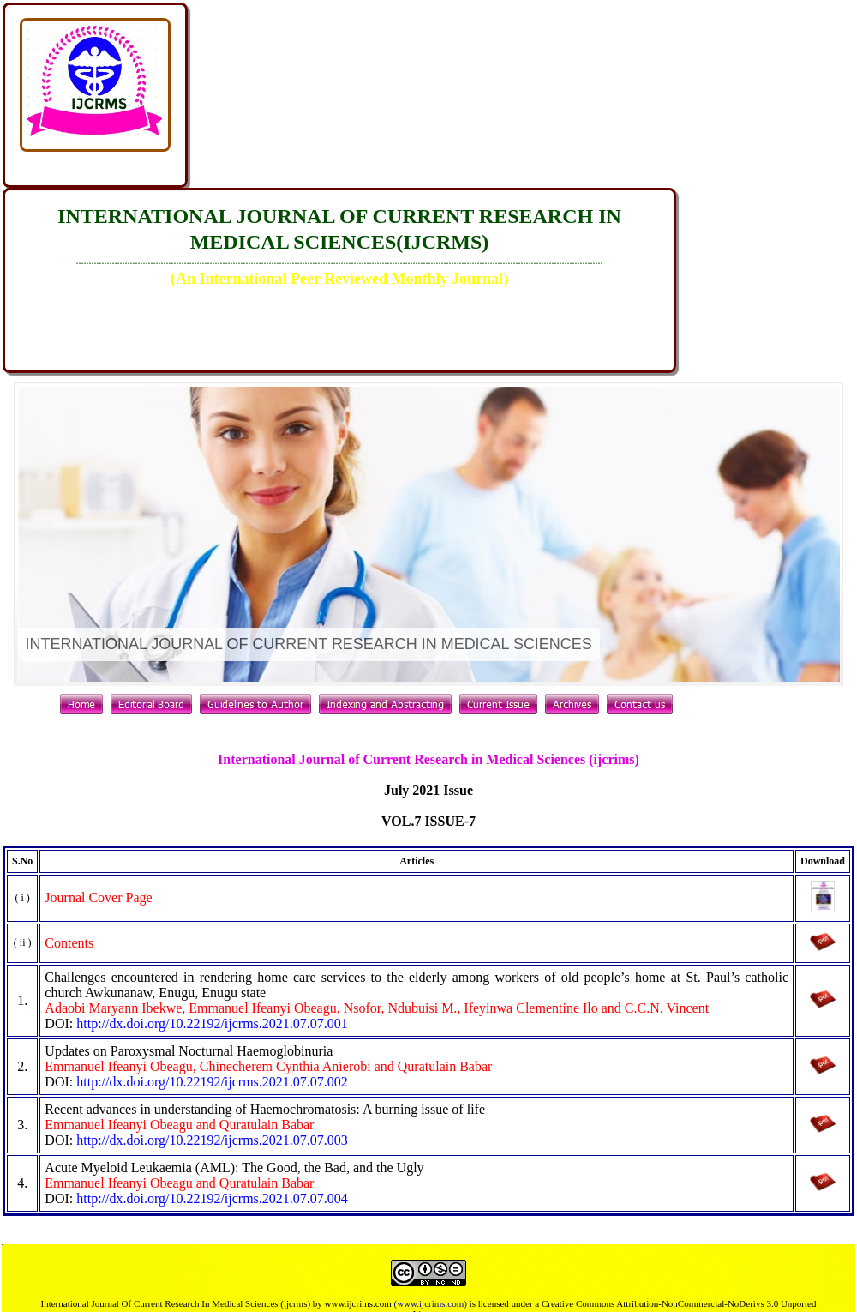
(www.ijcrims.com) (429, 1303)
